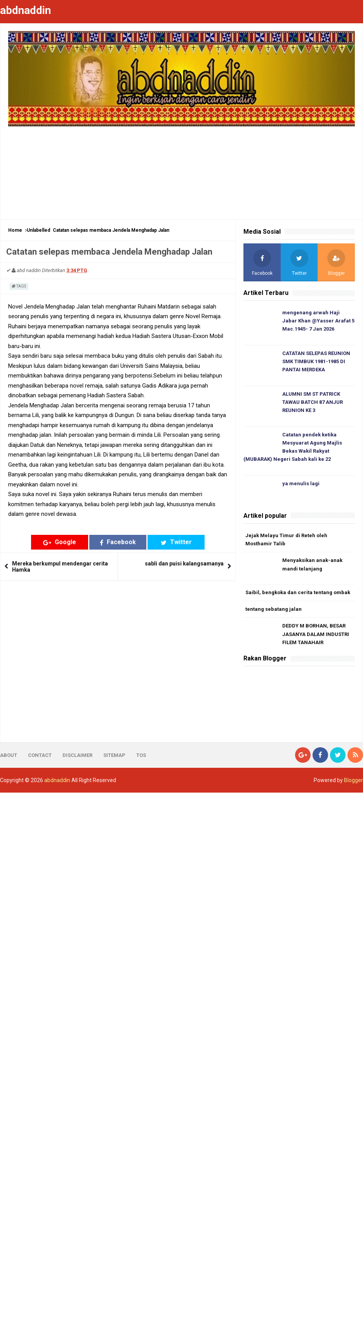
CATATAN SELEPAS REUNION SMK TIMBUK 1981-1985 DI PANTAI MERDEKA (316, 361)
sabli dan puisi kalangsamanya (184, 563)
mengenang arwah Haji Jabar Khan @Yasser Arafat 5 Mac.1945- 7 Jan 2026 (318, 321)
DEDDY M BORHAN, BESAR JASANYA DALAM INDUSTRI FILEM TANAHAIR (315, 634)
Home (15, 230)
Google (59, 542)
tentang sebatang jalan (273, 609)
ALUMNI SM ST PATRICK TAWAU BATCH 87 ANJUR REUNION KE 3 (312, 402)
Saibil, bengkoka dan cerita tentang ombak (297, 592)
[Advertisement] (181, 169)
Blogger (353, 780)
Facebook (118, 542)
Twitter (176, 542)
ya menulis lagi (301, 483)
